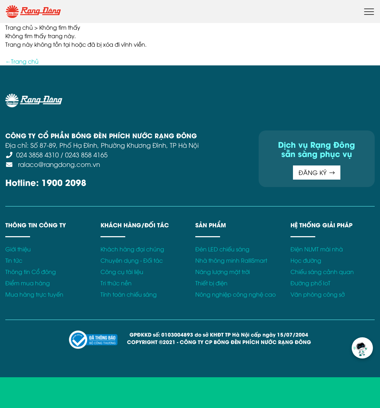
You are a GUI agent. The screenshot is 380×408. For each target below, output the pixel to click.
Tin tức (13, 260)
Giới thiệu (18, 249)
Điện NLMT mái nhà (316, 249)
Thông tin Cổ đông (30, 271)
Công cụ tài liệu (121, 271)
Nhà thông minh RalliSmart (231, 260)
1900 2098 (63, 182)
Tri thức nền (116, 283)
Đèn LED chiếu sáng (222, 249)
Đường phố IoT (310, 283)
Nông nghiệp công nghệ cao (235, 294)
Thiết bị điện (211, 283)
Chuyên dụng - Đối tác (131, 260)
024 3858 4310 (37, 154)
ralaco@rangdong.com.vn (58, 163)
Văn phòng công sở (317, 294)
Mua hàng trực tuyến (34, 294)
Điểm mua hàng (27, 283)
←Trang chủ (22, 61)
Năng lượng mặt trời (222, 271)
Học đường (305, 260)
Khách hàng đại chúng (132, 249)
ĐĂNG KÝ (317, 172)
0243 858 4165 (86, 154)
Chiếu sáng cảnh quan (322, 271)
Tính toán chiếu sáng (128, 294)
